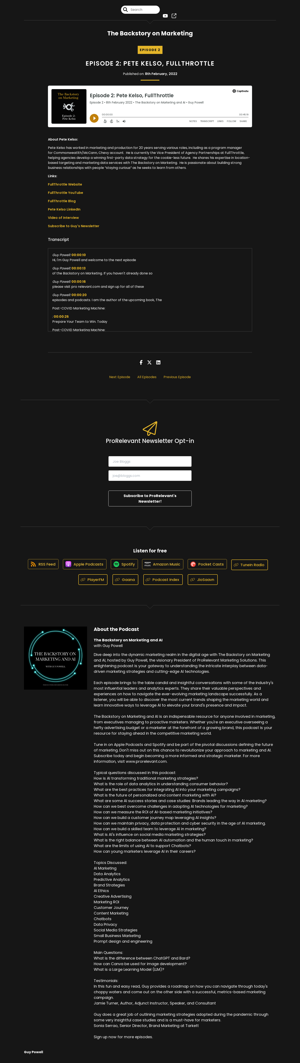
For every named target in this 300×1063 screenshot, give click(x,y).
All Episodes (146, 378)
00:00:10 (78, 256)
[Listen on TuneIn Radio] (252, 566)
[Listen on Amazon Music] (163, 566)
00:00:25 (61, 318)
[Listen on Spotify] (124, 566)
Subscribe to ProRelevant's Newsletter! (150, 500)
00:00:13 (78, 269)
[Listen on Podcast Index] (163, 581)
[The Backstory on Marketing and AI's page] (173, 16)
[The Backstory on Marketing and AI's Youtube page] (165, 16)
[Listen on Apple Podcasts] (83, 566)
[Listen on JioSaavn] (203, 581)
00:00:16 (78, 283)
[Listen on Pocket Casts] (209, 566)
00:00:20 (79, 296)
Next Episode (119, 378)
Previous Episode (177, 378)
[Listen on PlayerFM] (93, 581)
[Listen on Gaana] (125, 581)
